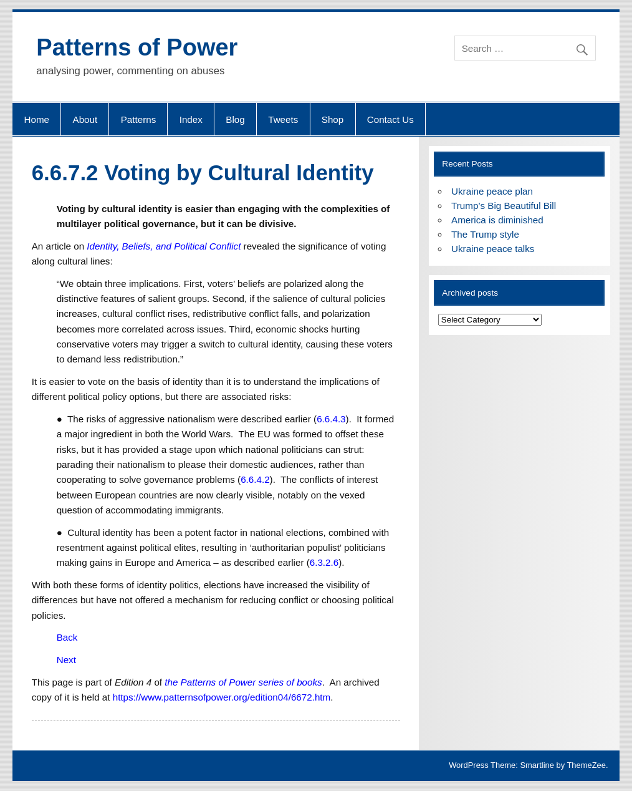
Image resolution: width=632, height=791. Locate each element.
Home (37, 119)
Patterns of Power (136, 47)
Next (66, 659)
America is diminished (497, 220)
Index (191, 119)
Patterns (138, 119)
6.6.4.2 (255, 479)
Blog (235, 119)
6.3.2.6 (324, 562)
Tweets (283, 119)
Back (67, 637)
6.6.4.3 (331, 419)
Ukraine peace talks (492, 248)
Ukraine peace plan (492, 191)
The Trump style (485, 234)
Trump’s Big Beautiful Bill (503, 205)
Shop (332, 119)
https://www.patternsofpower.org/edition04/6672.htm (222, 697)
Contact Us (390, 119)
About (85, 119)
